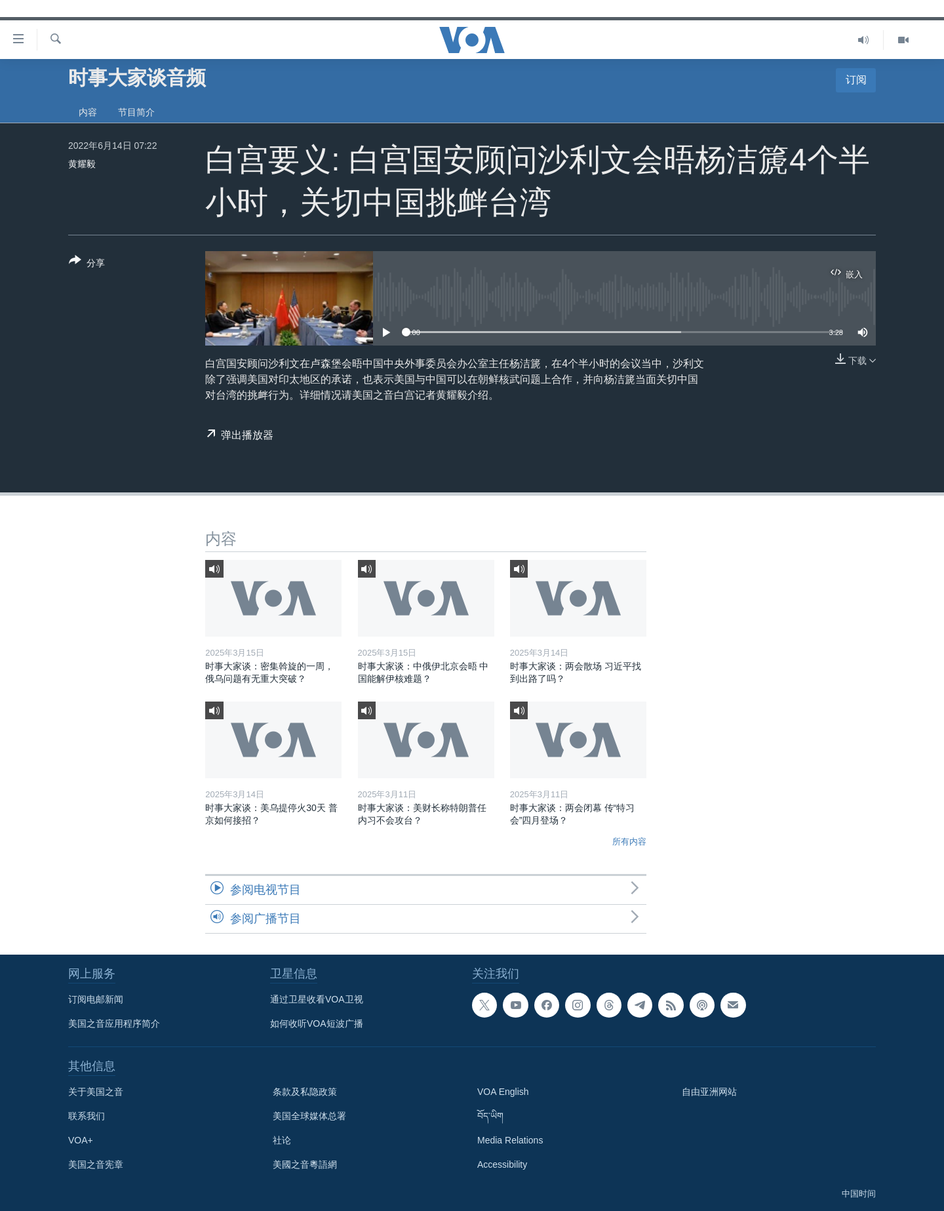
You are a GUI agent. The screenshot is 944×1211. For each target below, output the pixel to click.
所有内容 (629, 841)
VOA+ (80, 1140)
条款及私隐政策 (305, 1091)
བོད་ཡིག (490, 1116)
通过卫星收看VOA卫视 (316, 999)
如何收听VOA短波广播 (316, 1023)
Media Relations (510, 1140)
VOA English (503, 1091)
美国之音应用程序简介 (114, 1023)
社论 (282, 1140)
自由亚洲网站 (709, 1091)
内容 (88, 112)
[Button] (87, 264)
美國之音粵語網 (305, 1164)
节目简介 (136, 112)
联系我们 (86, 1116)
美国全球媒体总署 (309, 1116)
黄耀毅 (82, 164)
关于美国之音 (95, 1091)
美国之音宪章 (95, 1164)
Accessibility (502, 1164)
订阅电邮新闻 (95, 999)
